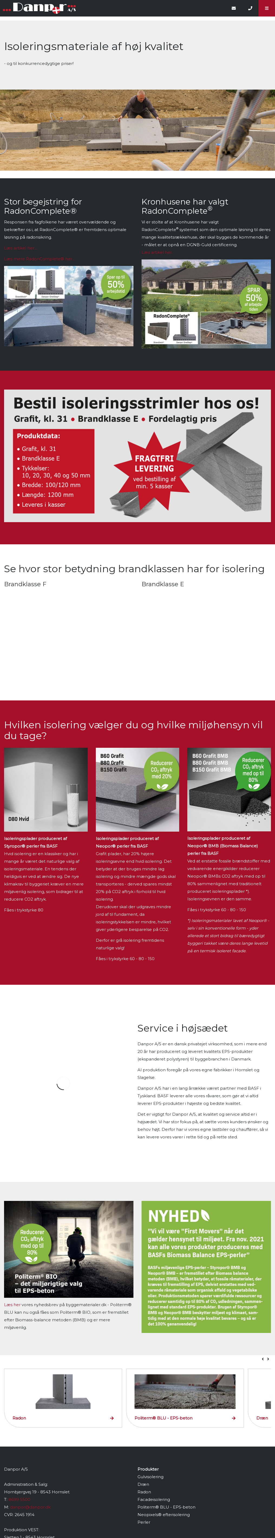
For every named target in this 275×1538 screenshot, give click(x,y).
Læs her (12, 1304)
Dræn (143, 1484)
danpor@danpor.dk (30, 1507)
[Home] (113, 8)
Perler (144, 1522)
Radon (144, 1491)
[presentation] (263, 1359)
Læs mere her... (39, 258)
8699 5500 (19, 1499)
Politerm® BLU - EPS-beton (166, 1507)
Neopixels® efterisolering (164, 1514)
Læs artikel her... (20, 248)
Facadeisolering (154, 1499)
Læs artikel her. (157, 252)
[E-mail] (233, 8)
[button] (266, 8)
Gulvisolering (150, 1476)
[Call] (250, 8)
